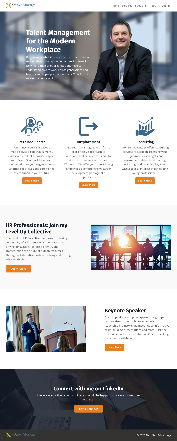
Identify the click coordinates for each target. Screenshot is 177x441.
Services (127, 5)
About (153, 5)
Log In (166, 5)
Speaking (141, 5)
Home (115, 5)
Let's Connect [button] (88, 409)
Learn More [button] (32, 180)
